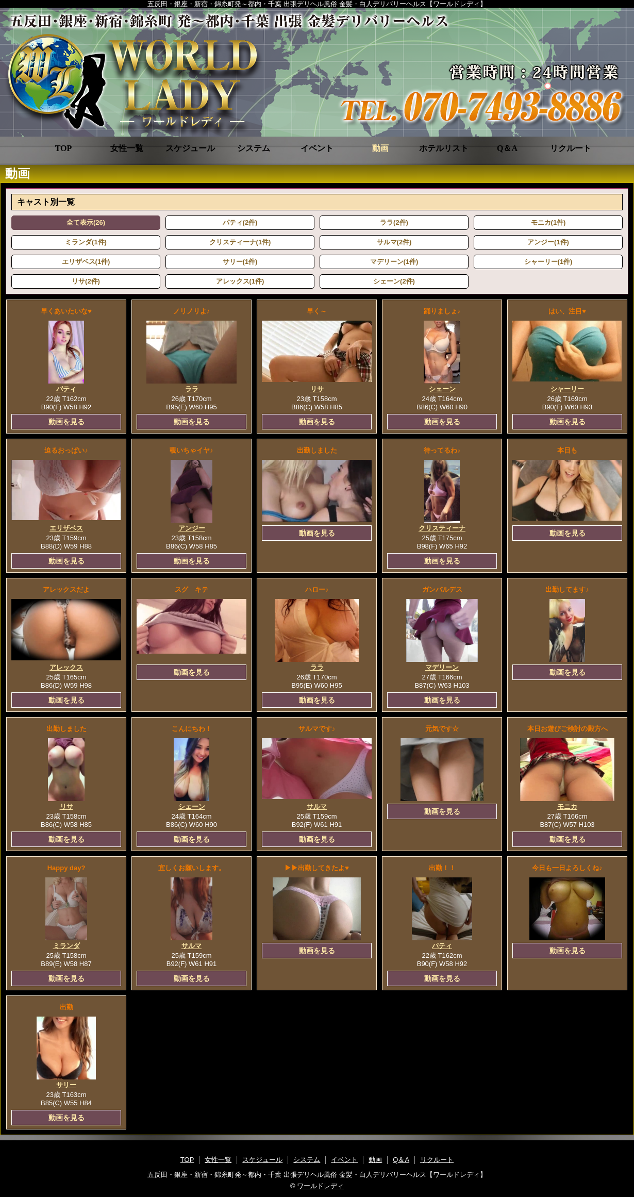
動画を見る (66, 422)
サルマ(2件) (394, 242)
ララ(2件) (394, 222)
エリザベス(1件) (86, 261)
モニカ (567, 806)
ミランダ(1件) (86, 242)
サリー (66, 1085)
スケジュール (190, 148)
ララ (191, 389)
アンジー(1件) (548, 242)
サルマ (317, 806)
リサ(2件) (86, 281)
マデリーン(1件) (394, 261)
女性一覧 (126, 148)
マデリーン (442, 667)
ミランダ (66, 946)
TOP (63, 148)
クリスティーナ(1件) (240, 242)
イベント (317, 148)
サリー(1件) (240, 261)
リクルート (570, 148)
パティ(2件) (240, 222)
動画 (380, 148)
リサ (317, 389)
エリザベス (66, 528)
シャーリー (567, 389)
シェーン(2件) (394, 281)
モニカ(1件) (548, 222)
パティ (66, 389)
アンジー (191, 528)
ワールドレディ (320, 1186)
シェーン (442, 389)
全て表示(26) (85, 222)
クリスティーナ (442, 528)
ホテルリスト (444, 148)
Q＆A (507, 148)
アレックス (66, 667)
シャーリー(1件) (548, 261)
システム (253, 148)
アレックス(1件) (240, 281)
